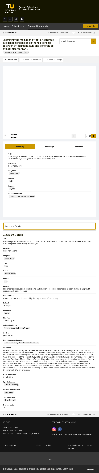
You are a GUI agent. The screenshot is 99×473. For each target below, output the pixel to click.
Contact (49, 459)
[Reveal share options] (10, 19)
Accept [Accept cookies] (90, 469)
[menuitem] (49, 459)
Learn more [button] (68, 469)
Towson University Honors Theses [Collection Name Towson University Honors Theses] (22, 196)
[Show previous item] (74, 136)
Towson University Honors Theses (16, 52)
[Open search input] (5, 19)
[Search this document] (75, 41)
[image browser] (12, 136)
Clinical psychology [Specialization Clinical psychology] (11, 385)
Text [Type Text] (6, 266)
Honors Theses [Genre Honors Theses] (10, 274)
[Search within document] (93, 41)
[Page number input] (81, 136)
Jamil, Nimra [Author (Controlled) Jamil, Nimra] (9, 392)
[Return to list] (15, 33)
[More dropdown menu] (90, 26)
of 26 (88, 136)
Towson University (9, 445)
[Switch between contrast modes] (22, 19)
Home (6, 26)
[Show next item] (93, 136)
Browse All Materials (38, 26)
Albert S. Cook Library (44, 445)
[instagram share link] (54, 429)
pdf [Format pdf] (11, 181)
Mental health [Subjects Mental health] (14, 173)
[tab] (20, 146)
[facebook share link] (60, 429)
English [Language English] (12, 189)
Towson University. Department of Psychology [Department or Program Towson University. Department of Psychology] (21, 343)
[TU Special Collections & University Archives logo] (23, 8)
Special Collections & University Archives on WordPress (72, 434)
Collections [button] (18, 26)
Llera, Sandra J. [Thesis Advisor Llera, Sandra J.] (10, 400)
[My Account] (16, 19)
